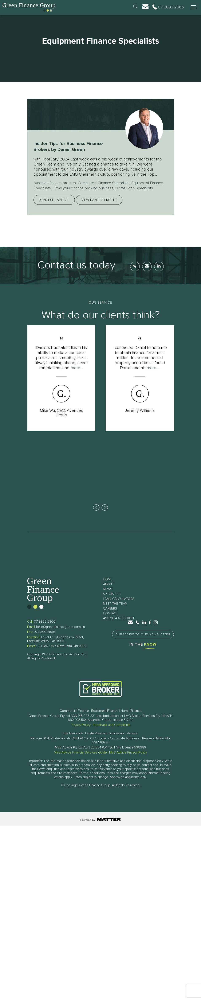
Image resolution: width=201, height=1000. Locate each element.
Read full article (54, 204)
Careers (110, 614)
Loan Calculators (118, 605)
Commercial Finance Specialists (109, 183)
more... (77, 373)
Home (107, 585)
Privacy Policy (81, 731)
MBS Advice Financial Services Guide (80, 758)
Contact (110, 619)
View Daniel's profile (99, 204)
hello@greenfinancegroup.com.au (60, 633)
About (108, 590)
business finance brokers (56, 183)
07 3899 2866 (44, 628)
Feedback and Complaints (111, 731)
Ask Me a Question (118, 624)
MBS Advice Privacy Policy (128, 758)
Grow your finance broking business (102, 188)
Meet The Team (115, 610)
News (107, 595)
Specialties (112, 600)
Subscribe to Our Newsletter (143, 640)
